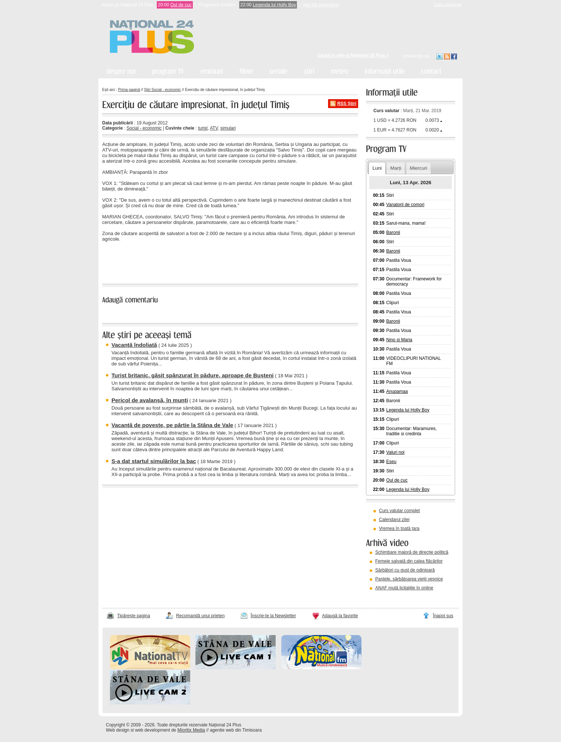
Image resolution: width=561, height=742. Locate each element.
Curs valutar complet (399, 510)
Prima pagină (129, 90)
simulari (228, 128)
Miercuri (418, 168)
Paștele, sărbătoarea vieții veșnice (409, 579)
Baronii (393, 232)
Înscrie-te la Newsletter (273, 615)
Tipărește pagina (133, 615)
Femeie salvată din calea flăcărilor (408, 561)
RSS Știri (346, 103)
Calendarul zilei (394, 519)
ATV (214, 128)
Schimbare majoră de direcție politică (411, 552)
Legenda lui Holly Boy (274, 4)
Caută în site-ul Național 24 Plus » (353, 55)
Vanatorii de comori (405, 204)
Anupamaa (397, 391)
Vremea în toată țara (399, 528)
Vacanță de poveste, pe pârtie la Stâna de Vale (172, 425)
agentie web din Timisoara (236, 730)
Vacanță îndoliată (134, 345)
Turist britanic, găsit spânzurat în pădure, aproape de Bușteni (192, 375)
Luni (377, 168)
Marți (395, 168)
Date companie (447, 4)
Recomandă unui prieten (200, 615)
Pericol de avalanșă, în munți (149, 400)
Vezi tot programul (321, 4)
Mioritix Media (191, 730)
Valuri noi (395, 452)
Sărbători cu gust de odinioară (405, 570)
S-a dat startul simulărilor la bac (153, 461)
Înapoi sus (443, 615)
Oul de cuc (180, 4)
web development (152, 730)
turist (203, 128)
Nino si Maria (399, 339)
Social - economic (144, 128)
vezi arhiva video (386, 597)
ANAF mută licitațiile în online (404, 587)
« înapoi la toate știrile (127, 264)
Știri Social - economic (162, 90)
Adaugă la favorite (340, 615)
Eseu (391, 461)
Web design (117, 730)
